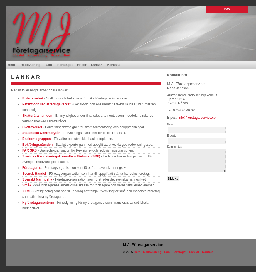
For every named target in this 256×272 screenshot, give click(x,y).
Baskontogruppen (36, 139)
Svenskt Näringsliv (37, 179)
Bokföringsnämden (37, 145)
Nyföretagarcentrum (38, 203)
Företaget (65, 65)
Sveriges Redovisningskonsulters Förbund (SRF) (61, 156)
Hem (11, 65)
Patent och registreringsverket (46, 104)
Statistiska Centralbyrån (41, 133)
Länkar (96, 65)
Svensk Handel (34, 174)
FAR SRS (29, 150)
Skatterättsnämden (37, 116)
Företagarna (31, 168)
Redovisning (30, 65)
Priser (82, 65)
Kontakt (113, 65)
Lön (49, 65)
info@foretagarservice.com (198, 118)
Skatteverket (32, 127)
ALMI (26, 191)
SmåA (27, 185)
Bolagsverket (32, 98)
